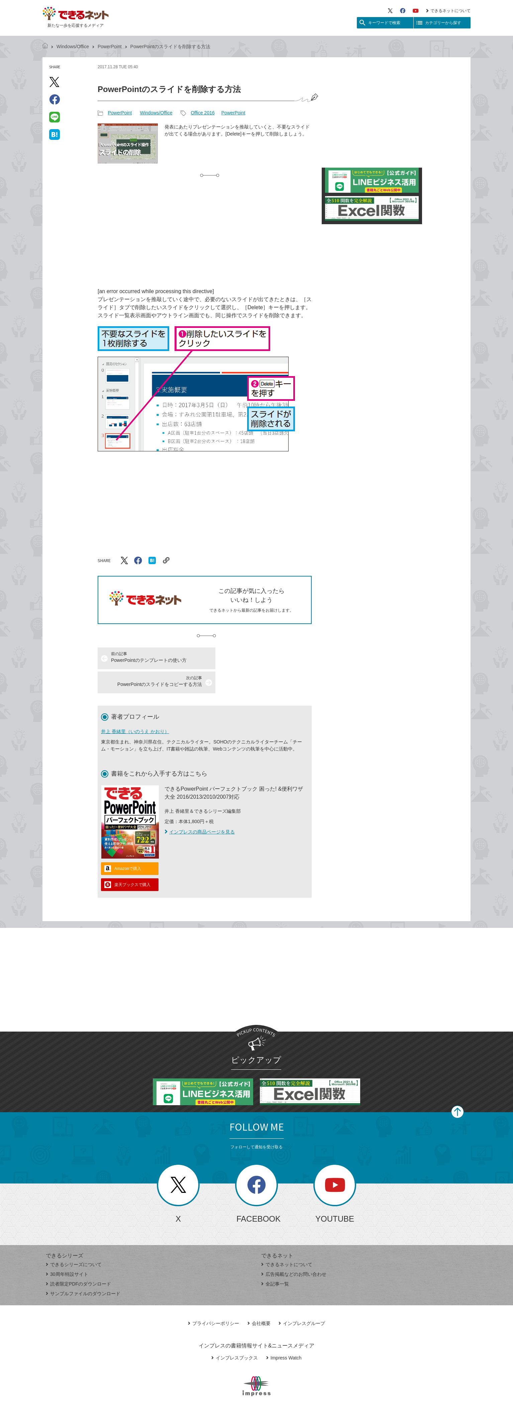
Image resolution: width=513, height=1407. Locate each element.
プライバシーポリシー (213, 1299)
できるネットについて (448, 10)
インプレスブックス (234, 1333)
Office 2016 (202, 112)
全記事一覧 (275, 1259)
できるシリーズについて (74, 1240)
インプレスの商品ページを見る (200, 807)
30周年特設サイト (67, 1250)
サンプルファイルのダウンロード (83, 1269)
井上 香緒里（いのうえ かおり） (135, 707)
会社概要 (259, 1299)
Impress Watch (284, 1333)
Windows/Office (73, 46)
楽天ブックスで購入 (132, 860)
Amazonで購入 (127, 844)
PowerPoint (110, 46)
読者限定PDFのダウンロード (78, 1259)
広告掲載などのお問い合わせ (293, 1250)
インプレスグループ (302, 1299)
